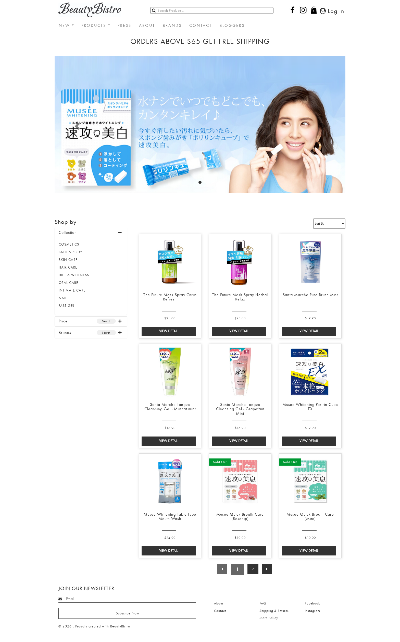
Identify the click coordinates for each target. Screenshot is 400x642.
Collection (68, 232)
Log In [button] (332, 11)
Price (63, 321)
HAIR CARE (68, 267)
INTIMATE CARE (72, 290)
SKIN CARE (68, 260)
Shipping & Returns (274, 611)
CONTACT (200, 25)
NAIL (63, 298)
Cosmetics (69, 244)
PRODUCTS (95, 25)
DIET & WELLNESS (74, 275)
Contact (220, 611)
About (218, 603)
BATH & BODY (70, 252)
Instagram (312, 611)
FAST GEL (66, 306)
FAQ (262, 603)
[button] (76, 124)
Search (106, 321)
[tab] (91, 233)
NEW (66, 25)
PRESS (124, 25)
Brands (65, 332)
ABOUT (147, 25)
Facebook (312, 603)
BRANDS (172, 25)
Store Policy (268, 618)
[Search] (211, 10)
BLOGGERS (232, 25)
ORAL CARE (68, 283)
